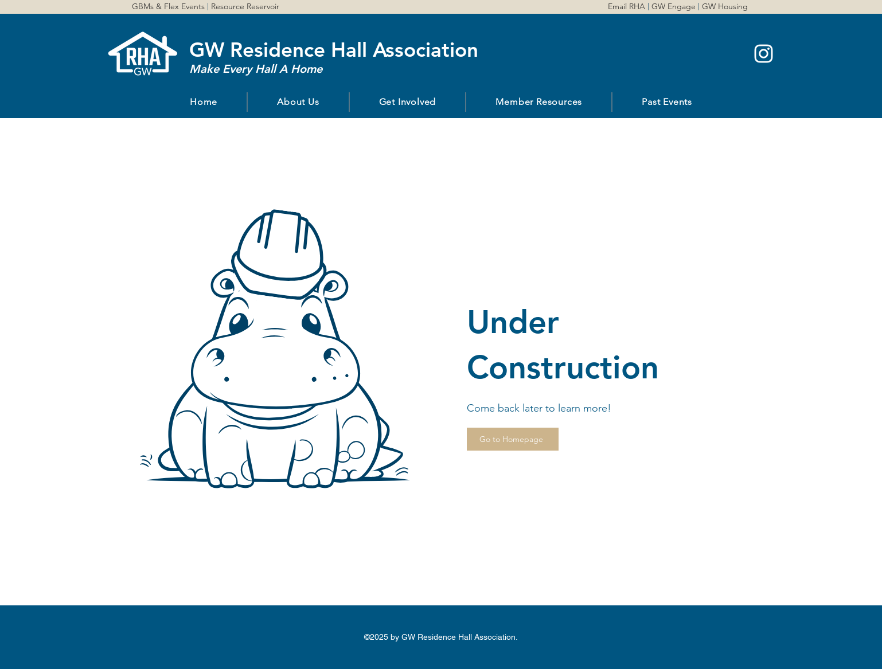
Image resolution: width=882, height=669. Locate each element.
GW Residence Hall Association (333, 49)
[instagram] (763, 53)
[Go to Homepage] (513, 439)
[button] (298, 102)
